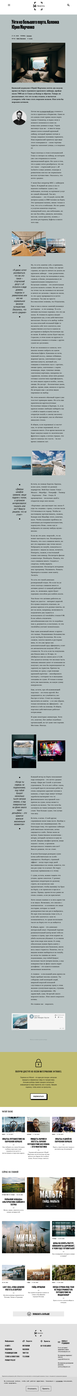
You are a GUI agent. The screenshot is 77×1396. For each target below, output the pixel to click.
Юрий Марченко (21, 38)
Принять (45, 1389)
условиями (59, 1381)
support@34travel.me (63, 1359)
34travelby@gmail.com (64, 1351)
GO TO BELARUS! (46, 1346)
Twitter (25, 1353)
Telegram (25, 1356)
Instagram (26, 1345)
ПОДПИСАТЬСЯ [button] (38, 1096)
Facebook (25, 1349)
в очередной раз (47, 111)
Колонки (29, 36)
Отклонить (32, 1389)
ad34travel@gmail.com (64, 1367)
